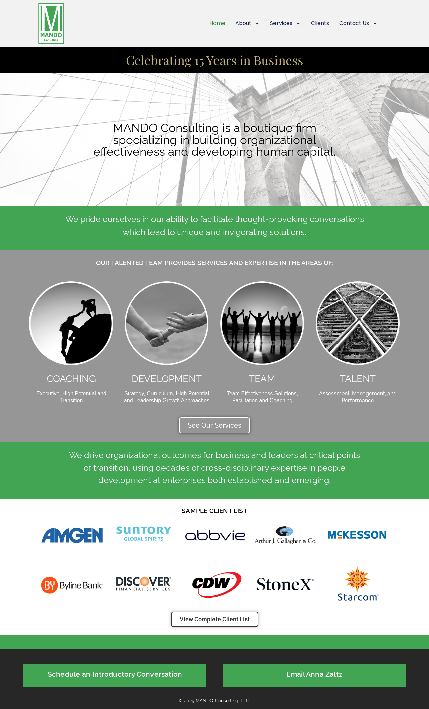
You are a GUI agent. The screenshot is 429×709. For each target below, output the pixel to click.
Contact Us (358, 23)
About (247, 23)
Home (217, 23)
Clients (320, 23)
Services (285, 23)
